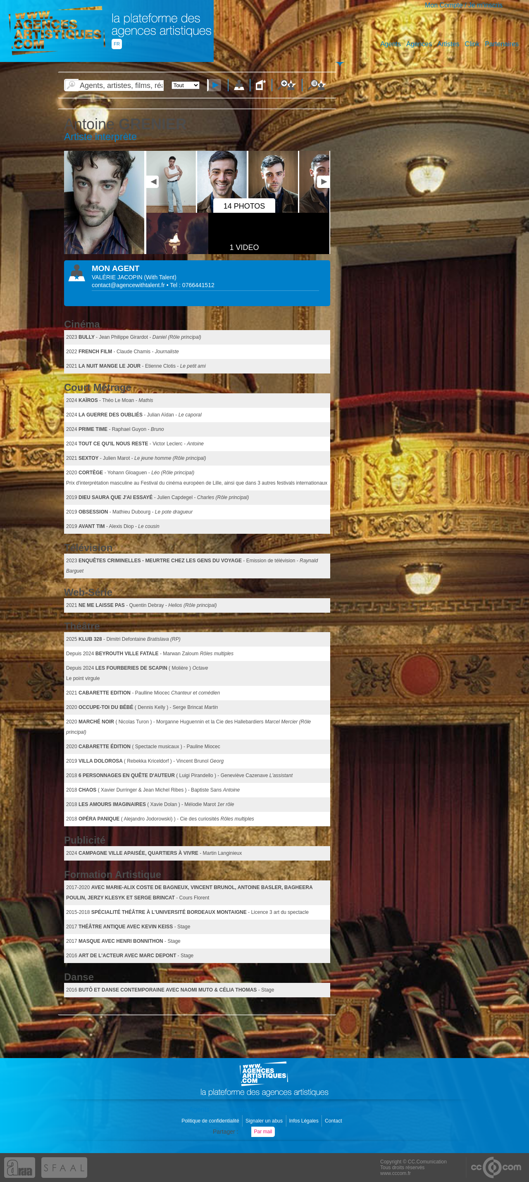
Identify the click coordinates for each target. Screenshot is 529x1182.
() (160, 277)
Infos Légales (304, 1121)
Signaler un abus (264, 1121)
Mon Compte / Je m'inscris (464, 5)
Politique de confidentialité (211, 1121)
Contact (334, 1121)
